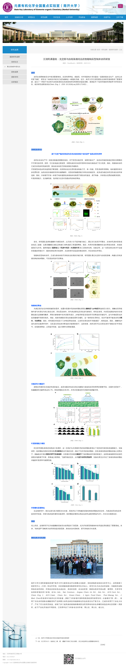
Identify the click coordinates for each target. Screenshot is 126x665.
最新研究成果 (15, 57)
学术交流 (56, 17)
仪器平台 (107, 17)
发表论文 (14, 62)
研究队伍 (31, 17)
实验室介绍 (19, 17)
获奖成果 (14, 72)
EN (120, 6)
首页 (6, 17)
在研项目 (14, 82)
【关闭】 (103, 645)
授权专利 (14, 77)
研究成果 (44, 17)
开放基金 (82, 17)
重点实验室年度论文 (13, 66)
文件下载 (119, 17)
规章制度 (94, 17)
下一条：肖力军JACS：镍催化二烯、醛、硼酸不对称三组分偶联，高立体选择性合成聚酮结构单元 (67, 641)
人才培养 (69, 17)
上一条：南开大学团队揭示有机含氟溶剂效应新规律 (52, 638)
